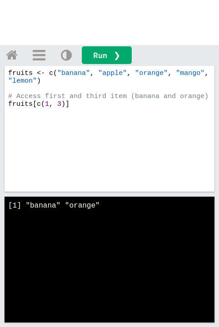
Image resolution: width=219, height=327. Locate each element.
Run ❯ (106, 55)
